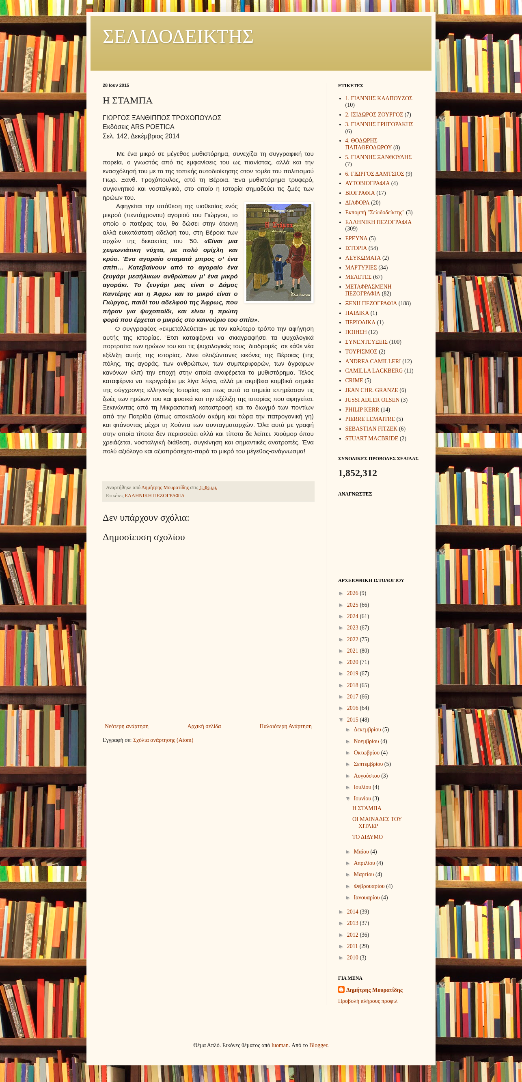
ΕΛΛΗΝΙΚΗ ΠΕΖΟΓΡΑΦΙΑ (154, 495)
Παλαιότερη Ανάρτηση (286, 726)
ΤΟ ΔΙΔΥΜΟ (367, 837)
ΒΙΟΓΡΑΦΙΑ (360, 193)
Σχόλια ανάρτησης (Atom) (163, 740)
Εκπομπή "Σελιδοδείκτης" (375, 212)
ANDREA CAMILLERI (373, 361)
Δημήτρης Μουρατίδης (374, 990)
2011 (353, 946)
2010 (353, 958)
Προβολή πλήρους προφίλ (367, 1001)
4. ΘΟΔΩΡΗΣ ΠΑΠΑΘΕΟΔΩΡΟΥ (368, 144)
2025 (353, 605)
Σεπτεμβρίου (369, 764)
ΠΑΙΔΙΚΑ (357, 313)
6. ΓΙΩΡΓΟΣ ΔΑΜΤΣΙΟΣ (374, 174)
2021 (353, 651)
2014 (353, 912)
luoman (280, 1045)
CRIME (354, 380)
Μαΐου (362, 852)
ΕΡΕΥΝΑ (356, 238)
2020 (353, 662)
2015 (353, 720)
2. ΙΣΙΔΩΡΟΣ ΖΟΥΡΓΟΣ (374, 115)
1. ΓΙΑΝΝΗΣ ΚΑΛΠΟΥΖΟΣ (379, 98)
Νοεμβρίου (367, 741)
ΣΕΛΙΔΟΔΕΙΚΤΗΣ (178, 36)
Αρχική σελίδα (204, 726)
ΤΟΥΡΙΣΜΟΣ (361, 352)
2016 (353, 708)
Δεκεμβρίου (368, 729)
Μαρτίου (364, 874)
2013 (353, 923)
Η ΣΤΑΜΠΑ (367, 808)
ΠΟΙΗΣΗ (356, 332)
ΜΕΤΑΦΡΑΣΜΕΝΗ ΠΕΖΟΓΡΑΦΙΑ (368, 290)
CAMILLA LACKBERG (374, 371)
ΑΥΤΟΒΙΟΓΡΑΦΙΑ (367, 183)
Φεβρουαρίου (370, 886)
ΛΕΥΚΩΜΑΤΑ (363, 258)
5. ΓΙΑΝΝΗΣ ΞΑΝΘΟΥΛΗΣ (378, 157)
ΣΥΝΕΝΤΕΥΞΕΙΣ (366, 342)
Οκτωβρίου (367, 753)
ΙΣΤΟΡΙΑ (356, 248)
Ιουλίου (363, 787)
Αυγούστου (367, 776)
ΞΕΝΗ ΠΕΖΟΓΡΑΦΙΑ (371, 303)
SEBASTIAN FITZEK (371, 429)
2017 (353, 697)
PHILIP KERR (362, 410)
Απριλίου (365, 863)
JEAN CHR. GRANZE (371, 390)
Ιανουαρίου (367, 897)
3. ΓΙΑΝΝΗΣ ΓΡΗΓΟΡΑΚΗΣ (379, 124)
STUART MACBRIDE (372, 438)
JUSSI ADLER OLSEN (372, 400)
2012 (353, 935)
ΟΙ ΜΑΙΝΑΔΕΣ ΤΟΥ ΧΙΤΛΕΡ (377, 822)
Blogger (318, 1045)
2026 (353, 593)
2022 (353, 639)
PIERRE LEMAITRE (370, 419)
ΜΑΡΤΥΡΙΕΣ (361, 268)
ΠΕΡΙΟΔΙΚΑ (360, 322)
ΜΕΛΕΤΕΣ (358, 277)
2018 (353, 685)
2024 (353, 616)
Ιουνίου (363, 798)
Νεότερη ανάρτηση (127, 726)
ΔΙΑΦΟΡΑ (357, 203)
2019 (353, 673)
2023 (353, 628)
